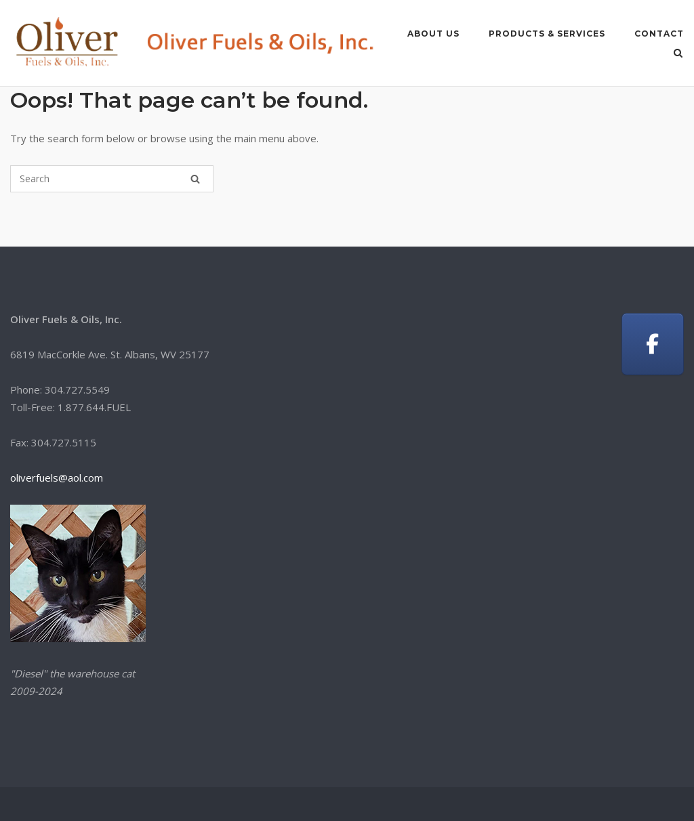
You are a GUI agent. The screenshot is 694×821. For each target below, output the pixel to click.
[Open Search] (678, 54)
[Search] (195, 178)
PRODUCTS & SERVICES (547, 33)
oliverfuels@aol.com (56, 477)
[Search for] (111, 178)
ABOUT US (433, 33)
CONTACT (659, 33)
